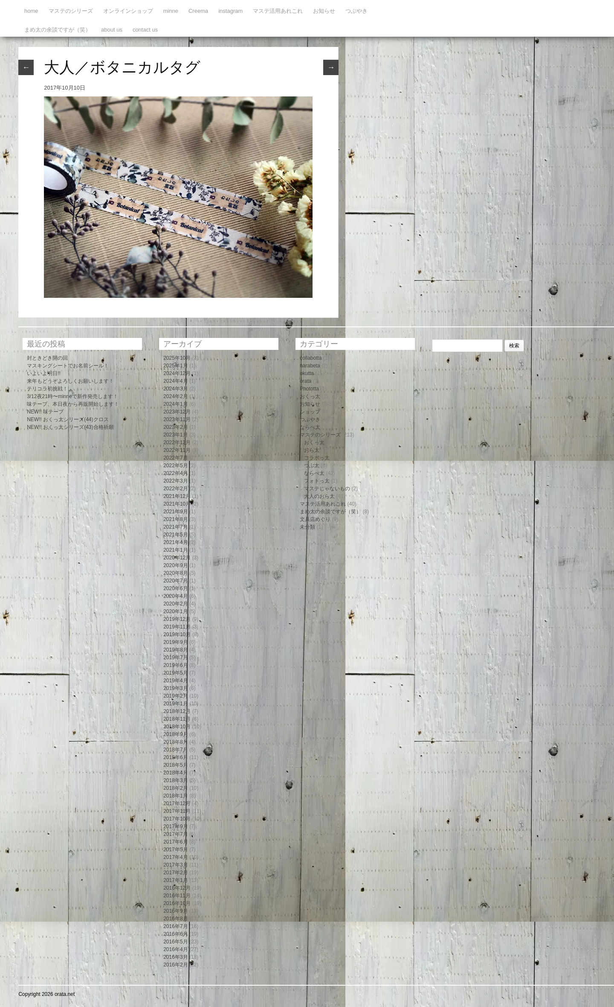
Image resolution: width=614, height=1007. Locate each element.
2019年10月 (177, 634)
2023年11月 (177, 419)
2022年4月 (175, 473)
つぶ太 (311, 466)
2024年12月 (177, 373)
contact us (145, 29)
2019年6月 (175, 665)
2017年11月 (177, 811)
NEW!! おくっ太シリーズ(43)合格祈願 (70, 427)
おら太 (311, 450)
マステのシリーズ (71, 11)
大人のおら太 (319, 496)
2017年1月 (175, 880)
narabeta (310, 366)
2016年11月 (177, 896)
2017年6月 (175, 842)
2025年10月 (177, 358)
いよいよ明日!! (44, 373)
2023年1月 (175, 435)
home (31, 11)
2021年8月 (175, 519)
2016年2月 (175, 965)
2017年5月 (175, 850)
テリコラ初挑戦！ (47, 389)
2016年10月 (177, 903)
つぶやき (356, 11)
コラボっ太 (317, 458)
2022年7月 (175, 458)
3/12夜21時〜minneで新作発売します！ (72, 396)
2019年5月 (175, 673)
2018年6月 (175, 757)
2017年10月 (177, 819)
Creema (198, 11)
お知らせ (324, 11)
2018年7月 (175, 750)
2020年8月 (175, 573)
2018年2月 (175, 788)
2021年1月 (175, 550)
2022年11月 (177, 450)
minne (170, 11)
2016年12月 (177, 888)
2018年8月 (175, 742)
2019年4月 (175, 681)
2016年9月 (175, 911)
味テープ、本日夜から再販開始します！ (73, 404)
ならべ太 (310, 427)
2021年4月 (175, 542)
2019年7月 (175, 658)
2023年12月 (177, 412)
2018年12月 (177, 711)
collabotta (310, 358)
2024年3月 (175, 389)
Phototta (309, 389)
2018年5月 (175, 765)
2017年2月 (175, 873)
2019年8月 (175, 650)
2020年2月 (175, 604)
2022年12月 (177, 442)
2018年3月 (175, 780)
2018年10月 (177, 727)
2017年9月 (175, 826)
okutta (307, 373)
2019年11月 (177, 627)
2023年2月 (175, 427)
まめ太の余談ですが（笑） (57, 29)
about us (111, 29)
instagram (230, 11)
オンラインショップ (128, 11)
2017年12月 (177, 803)
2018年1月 (175, 796)
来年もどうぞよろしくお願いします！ (70, 381)
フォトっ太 (317, 481)
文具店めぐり (315, 519)
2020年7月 (175, 581)
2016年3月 (175, 957)
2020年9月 (175, 565)
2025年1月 (175, 366)
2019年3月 (175, 688)
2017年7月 (175, 834)
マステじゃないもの (327, 489)
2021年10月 (177, 504)
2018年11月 (177, 719)
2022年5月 (175, 466)
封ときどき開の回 (47, 358)
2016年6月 (175, 934)
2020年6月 (175, 588)
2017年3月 (175, 865)
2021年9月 (175, 512)
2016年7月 (175, 926)
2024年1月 (175, 404)
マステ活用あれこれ (278, 11)
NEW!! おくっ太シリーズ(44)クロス (67, 419)
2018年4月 (175, 773)
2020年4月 (175, 596)
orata (305, 381)
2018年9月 (175, 734)
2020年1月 (175, 611)
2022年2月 (175, 489)
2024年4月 (175, 381)
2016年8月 (175, 919)
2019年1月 (175, 704)
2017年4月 (175, 857)
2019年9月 (175, 642)
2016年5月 (175, 942)
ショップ (310, 412)
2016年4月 (175, 949)
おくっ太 (310, 396)
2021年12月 (177, 496)
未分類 (307, 527)
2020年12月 (177, 558)
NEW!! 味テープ (45, 412)
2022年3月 (175, 481)
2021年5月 (175, 535)
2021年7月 (175, 527)
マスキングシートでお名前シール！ (68, 366)
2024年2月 (175, 396)
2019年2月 (175, 696)
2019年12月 (177, 619)
